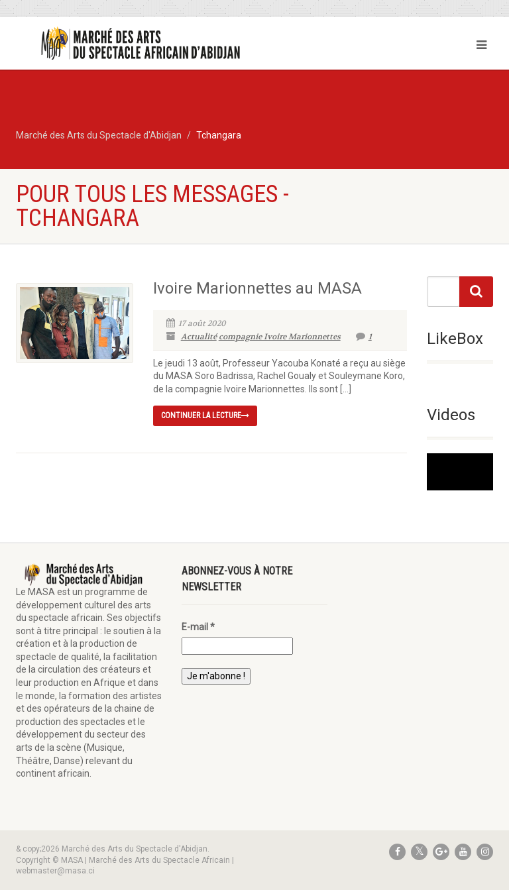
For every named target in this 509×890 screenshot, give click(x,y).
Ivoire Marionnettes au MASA (257, 288)
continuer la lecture (205, 415)
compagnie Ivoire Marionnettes (280, 336)
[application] (460, 471)
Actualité (199, 336)
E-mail (198, 627)
